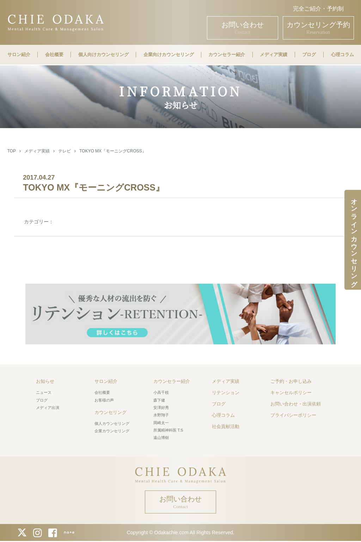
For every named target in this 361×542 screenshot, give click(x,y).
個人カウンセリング (111, 423)
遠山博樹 (161, 437)
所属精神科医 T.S (168, 430)
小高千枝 (161, 392)
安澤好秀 (161, 407)
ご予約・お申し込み (291, 381)
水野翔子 (161, 415)
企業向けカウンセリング (168, 54)
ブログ (309, 54)
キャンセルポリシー (291, 392)
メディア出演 (47, 407)
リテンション (225, 392)
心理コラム (342, 54)
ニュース (43, 392)
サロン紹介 (18, 54)
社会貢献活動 (225, 426)
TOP (11, 151)
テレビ (64, 151)
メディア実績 (273, 54)
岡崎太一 (161, 423)
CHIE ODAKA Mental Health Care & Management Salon (55, 22)
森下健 (159, 400)
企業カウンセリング (111, 431)
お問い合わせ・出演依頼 (295, 403)
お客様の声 (104, 400)
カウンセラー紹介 (226, 54)
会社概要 (54, 54)
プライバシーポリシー (293, 415)
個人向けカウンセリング (103, 54)
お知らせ (45, 381)
